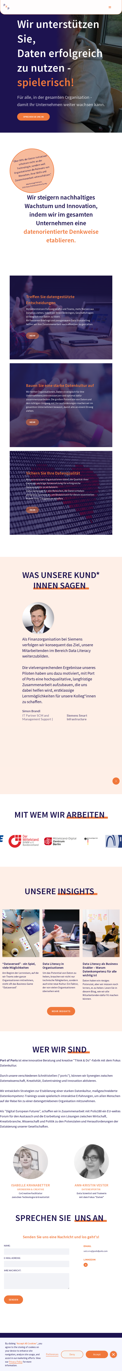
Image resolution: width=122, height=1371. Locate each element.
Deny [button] (72, 1354)
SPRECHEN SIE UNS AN (33, 116)
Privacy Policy (15, 1361)
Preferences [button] (52, 1354)
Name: (7, 1245)
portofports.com (100, 1251)
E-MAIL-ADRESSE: (12, 1258)
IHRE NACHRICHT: (12, 1270)
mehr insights (61, 1011)
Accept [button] (97, 1354)
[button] (110, 7)
